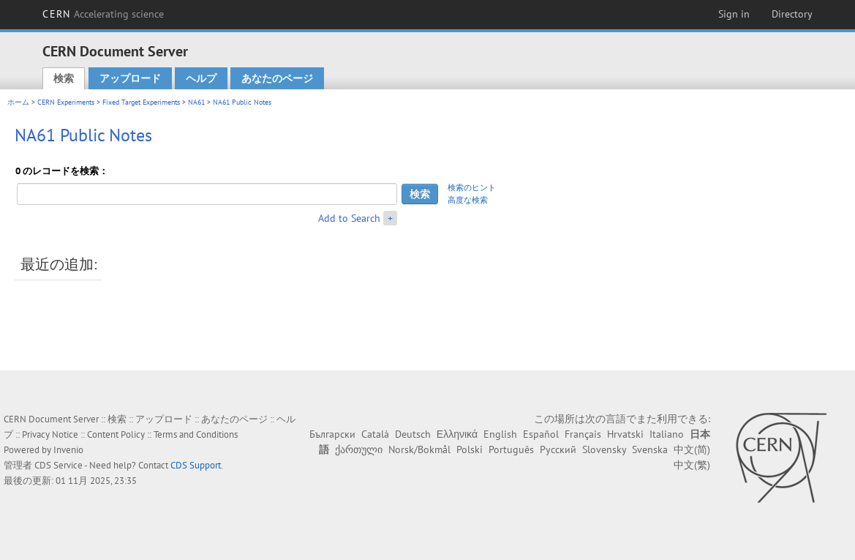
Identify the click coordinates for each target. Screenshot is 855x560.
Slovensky (604, 449)
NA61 (196, 102)
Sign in (734, 13)
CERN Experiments (65, 102)
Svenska (650, 449)
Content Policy (116, 434)
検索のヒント (472, 187)
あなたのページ (277, 78)
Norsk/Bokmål (419, 449)
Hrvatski (625, 434)
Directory (792, 13)
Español (541, 434)
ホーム (18, 102)
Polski (469, 449)
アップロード (130, 78)
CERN (103, 13)
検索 (63, 78)
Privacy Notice (50, 434)
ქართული (359, 449)
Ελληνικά (457, 434)
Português (511, 449)
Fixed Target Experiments (141, 102)
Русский (558, 449)
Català (375, 434)
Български (332, 434)
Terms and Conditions (196, 434)
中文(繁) (692, 464)
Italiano (666, 434)
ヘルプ (201, 78)
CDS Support (195, 465)
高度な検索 (468, 200)
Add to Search (349, 218)
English (500, 434)
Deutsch (413, 434)
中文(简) (692, 449)
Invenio (68, 450)
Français (583, 434)
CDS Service (58, 465)
